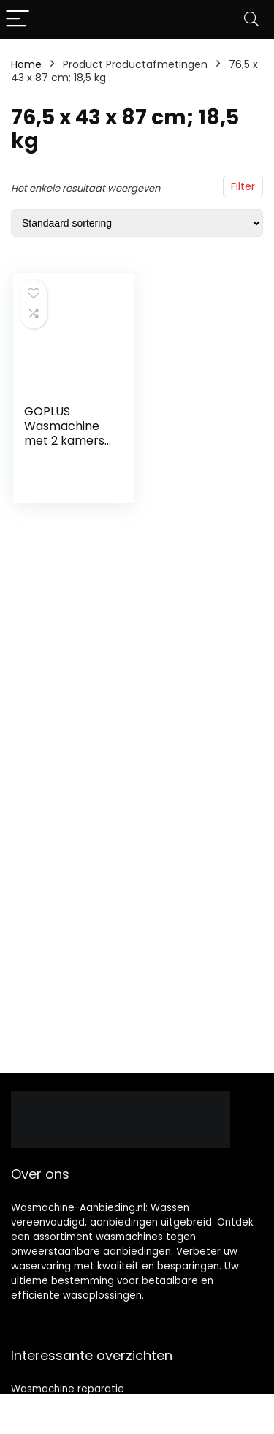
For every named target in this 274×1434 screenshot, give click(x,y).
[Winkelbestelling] (137, 223)
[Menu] (17, 19)
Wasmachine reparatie (67, 1389)
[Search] (251, 19)
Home (26, 64)
